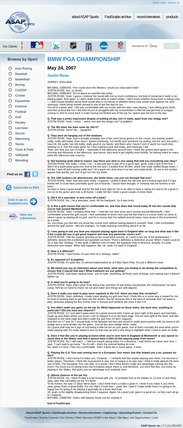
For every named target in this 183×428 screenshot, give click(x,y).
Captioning (110, 412)
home (156, 2)
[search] (144, 46)
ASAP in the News (104, 417)
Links (155, 417)
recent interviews (148, 17)
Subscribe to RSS (26, 187)
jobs (163, 2)
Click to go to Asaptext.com (18, 201)
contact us (173, 2)
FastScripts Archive (65, 412)
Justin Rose (58, 76)
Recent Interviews (90, 412)
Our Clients (66, 417)
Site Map (123, 417)
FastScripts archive (118, 17)
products (172, 17)
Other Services (83, 417)
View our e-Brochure (28, 216)
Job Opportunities (140, 417)
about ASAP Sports (85, 17)
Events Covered (49, 417)
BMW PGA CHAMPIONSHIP (83, 59)
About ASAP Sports (38, 412)
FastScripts (31, 417)
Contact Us (150, 412)
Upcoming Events (130, 412)
